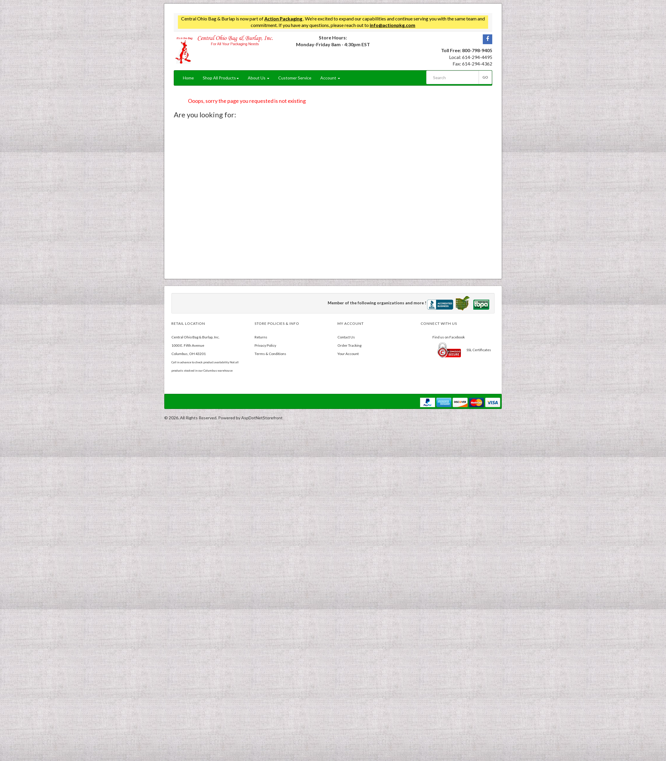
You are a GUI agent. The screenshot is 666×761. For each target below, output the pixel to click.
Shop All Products (221, 77)
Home (188, 77)
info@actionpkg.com (392, 25)
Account (330, 77)
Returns (261, 337)
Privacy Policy (265, 345)
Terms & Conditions (270, 353)
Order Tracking (349, 345)
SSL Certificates (478, 350)
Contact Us (346, 337)
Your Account (348, 353)
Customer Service (294, 77)
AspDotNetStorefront (262, 417)
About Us (258, 77)
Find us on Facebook (448, 337)
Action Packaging (283, 18)
